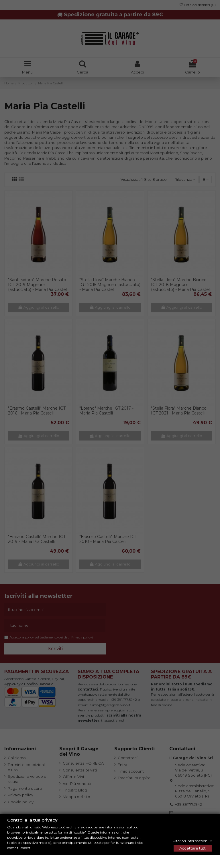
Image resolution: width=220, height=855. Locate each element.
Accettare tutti (193, 848)
